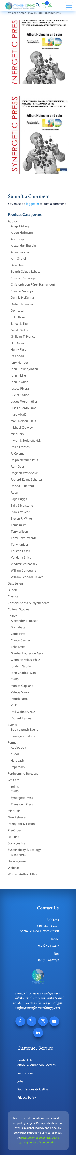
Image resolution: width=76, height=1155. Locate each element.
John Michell (19, 375)
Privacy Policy (26, 1097)
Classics (13, 596)
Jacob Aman (18, 13)
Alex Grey (17, 239)
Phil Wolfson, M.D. (23, 712)
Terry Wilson (19, 531)
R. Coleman (18, 453)
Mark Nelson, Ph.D (23, 421)
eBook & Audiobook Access (36, 1065)
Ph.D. (14, 705)
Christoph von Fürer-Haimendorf (33, 284)
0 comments (53, 13)
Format (12, 743)
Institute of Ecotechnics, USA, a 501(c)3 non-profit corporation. (39, 1140)
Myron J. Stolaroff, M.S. (26, 440)
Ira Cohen (17, 356)
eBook (15, 754)
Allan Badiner (20, 252)
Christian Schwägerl (24, 278)
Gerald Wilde (19, 330)
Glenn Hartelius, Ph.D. (25, 660)
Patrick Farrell (20, 699)
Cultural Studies (18, 609)
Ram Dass (18, 466)
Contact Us (24, 1060)
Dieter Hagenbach (23, 304)
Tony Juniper (19, 544)
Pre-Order (14, 830)
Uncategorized (18, 861)
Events (12, 725)
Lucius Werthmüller (24, 401)
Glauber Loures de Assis (27, 653)
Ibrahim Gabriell (21, 666)
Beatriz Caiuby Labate (25, 271)
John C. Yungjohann (24, 369)
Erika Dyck (18, 647)
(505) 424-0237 (48, 946)
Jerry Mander (19, 362)
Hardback (17, 760)
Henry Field (18, 349)
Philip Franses (20, 447)
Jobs (20, 1081)
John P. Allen (19, 382)
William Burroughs (23, 570)
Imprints (13, 786)
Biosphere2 (18, 855)
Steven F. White (21, 518)
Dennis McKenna (22, 297)
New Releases (17, 817)
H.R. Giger (17, 343)
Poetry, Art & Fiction (21, 824)
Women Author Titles (22, 874)
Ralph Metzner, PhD (24, 460)
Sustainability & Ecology (24, 850)
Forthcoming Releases (23, 773)
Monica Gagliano (22, 686)
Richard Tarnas (21, 718)
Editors (12, 616)
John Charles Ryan (23, 673)
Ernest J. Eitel (19, 323)
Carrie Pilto (18, 634)
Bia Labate (18, 627)
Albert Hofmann (22, 233)
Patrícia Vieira (20, 692)
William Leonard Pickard (27, 577)
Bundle (13, 590)
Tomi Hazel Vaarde (24, 538)
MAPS (15, 679)
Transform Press (22, 804)
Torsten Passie (21, 551)
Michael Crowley (22, 427)
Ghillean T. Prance (23, 336)
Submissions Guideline (32, 1089)
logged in (32, 204)
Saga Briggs (19, 499)
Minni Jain (17, 434)
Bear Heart (18, 265)
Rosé (14, 492)
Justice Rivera (20, 388)
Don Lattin (18, 310)
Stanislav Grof (20, 512)
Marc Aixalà (18, 414)
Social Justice (16, 843)
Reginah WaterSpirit (24, 473)
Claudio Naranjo (22, 291)
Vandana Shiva (21, 557)
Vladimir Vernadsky (24, 564)
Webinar (13, 868)
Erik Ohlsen (19, 317)
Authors (13, 221)
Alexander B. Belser (24, 621)
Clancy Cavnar (20, 640)
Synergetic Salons (23, 736)
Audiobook (18, 747)
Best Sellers (16, 583)
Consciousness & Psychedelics (28, 603)
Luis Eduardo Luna (23, 408)
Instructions (25, 1073)
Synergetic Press (22, 798)
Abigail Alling (20, 226)
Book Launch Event (24, 730)
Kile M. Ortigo (20, 395)
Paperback (18, 767)
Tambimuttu (19, 525)
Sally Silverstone (22, 505)
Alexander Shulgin (23, 246)
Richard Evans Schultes (27, 479)
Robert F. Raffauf (22, 486)
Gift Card (13, 780)
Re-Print (13, 837)
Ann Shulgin (19, 258)
